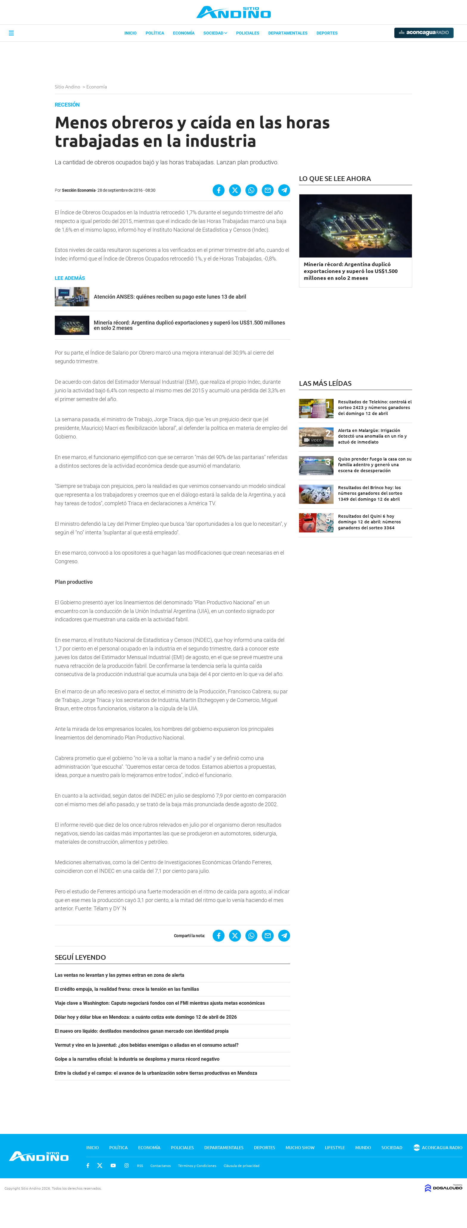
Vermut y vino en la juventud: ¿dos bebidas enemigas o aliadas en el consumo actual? (147, 1045)
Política (155, 33)
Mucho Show (300, 1147)
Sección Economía (79, 190)
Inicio (130, 33)
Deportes (327, 33)
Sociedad (215, 33)
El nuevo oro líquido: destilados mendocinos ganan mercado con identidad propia (142, 1031)
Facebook (87, 1165)
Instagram (127, 1165)
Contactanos (160, 1165)
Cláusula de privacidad (241, 1165)
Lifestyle (335, 1147)
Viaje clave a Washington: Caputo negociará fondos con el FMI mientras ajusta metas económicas (160, 1003)
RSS (140, 1165)
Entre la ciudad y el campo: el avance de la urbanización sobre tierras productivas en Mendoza (156, 1073)
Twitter (100, 1165)
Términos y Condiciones (197, 1165)
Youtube (113, 1165)
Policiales (247, 33)
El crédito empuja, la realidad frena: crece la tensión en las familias (127, 989)
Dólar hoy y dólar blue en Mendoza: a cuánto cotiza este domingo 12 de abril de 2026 (146, 1017)
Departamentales (288, 33)
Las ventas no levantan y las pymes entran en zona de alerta (119, 975)
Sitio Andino (68, 86)
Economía (183, 33)
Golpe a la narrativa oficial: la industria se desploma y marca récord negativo (137, 1059)
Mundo (363, 1147)
